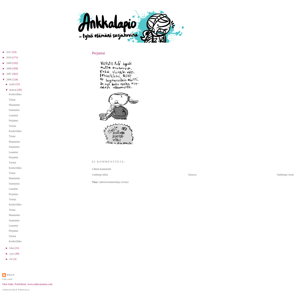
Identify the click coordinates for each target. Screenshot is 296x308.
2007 (9, 74)
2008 (9, 68)
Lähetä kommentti (101, 169)
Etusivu (192, 174)
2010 (9, 57)
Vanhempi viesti (285, 174)
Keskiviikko (15, 94)
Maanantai (14, 104)
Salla (11, 275)
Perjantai (98, 53)
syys (12, 253)
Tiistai (12, 99)
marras (13, 89)
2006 (9, 79)
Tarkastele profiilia (16, 290)
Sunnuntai (14, 110)
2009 (9, 63)
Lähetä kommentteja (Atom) (113, 182)
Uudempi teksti (100, 174)
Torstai (12, 126)
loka (12, 248)
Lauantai (13, 115)
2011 (9, 52)
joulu (12, 84)
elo (11, 259)
